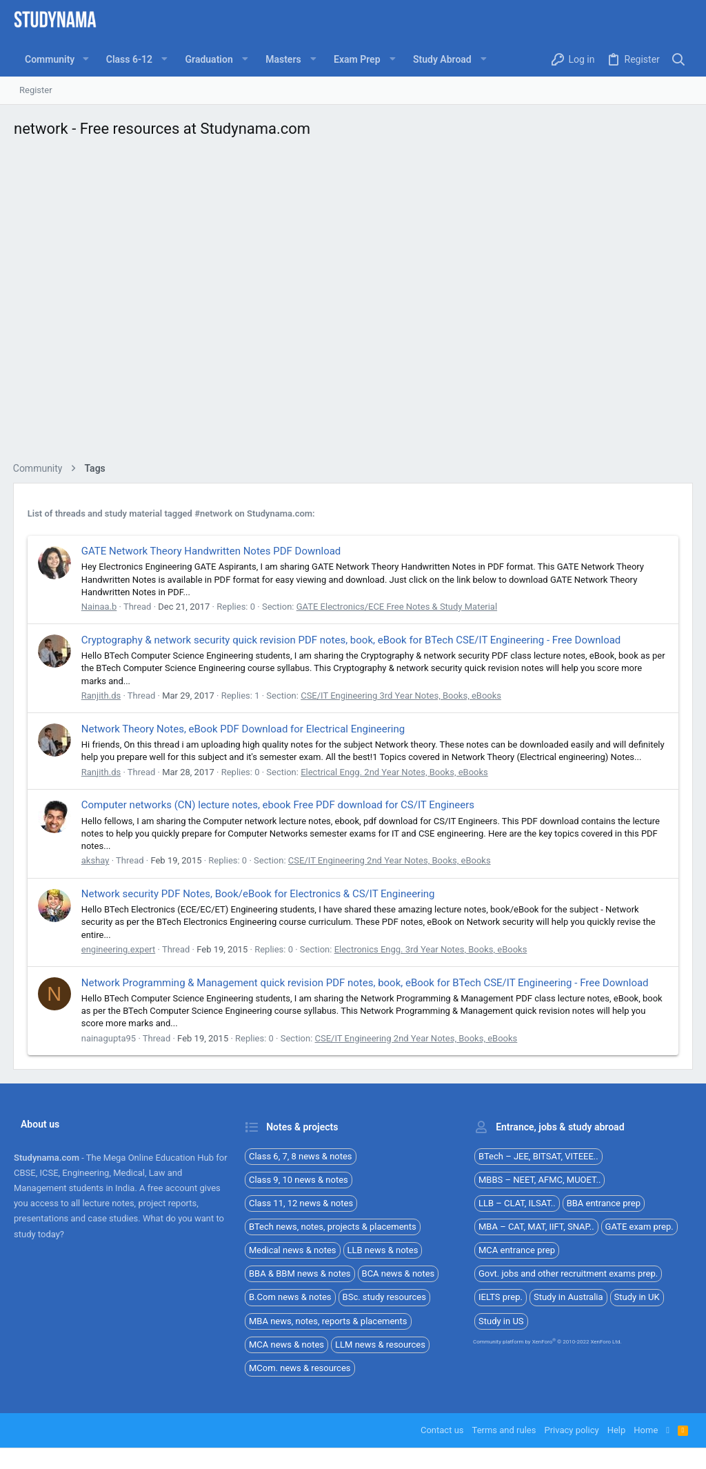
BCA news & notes (398, 1273)
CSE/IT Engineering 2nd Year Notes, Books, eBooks (390, 860)
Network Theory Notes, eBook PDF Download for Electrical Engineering (243, 729)
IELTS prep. (500, 1297)
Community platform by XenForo (547, 1342)
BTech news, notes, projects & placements (332, 1226)
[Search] (678, 60)
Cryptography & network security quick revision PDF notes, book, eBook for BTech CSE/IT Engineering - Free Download (352, 640)
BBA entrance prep (604, 1203)
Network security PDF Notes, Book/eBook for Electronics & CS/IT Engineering (259, 894)
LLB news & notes (382, 1250)
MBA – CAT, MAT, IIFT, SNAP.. (536, 1226)
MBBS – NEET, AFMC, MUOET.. (539, 1180)
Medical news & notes (292, 1250)
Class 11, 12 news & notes (301, 1203)
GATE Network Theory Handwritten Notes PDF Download (212, 551)
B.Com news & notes (290, 1297)
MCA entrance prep (516, 1250)
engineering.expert (119, 949)
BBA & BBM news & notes (300, 1273)
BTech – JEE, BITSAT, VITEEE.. (538, 1156)
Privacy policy (571, 1430)
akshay (96, 860)
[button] (85, 59)
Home (646, 1430)
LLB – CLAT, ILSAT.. (517, 1203)
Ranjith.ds (101, 695)
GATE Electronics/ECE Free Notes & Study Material (397, 606)
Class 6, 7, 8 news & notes (300, 1156)
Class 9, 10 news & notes (298, 1180)
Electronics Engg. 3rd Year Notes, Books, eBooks (431, 949)
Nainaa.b (100, 606)
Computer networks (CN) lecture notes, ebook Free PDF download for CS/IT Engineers (278, 805)
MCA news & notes (286, 1344)
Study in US (501, 1321)
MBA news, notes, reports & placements (328, 1321)
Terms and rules (504, 1430)
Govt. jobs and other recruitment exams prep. (568, 1273)
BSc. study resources (384, 1297)
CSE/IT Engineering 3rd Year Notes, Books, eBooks (401, 695)
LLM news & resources (380, 1344)
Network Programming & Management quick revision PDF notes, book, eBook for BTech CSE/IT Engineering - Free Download (365, 983)
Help (616, 1430)
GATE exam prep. (639, 1226)
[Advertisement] (353, 304)
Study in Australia (568, 1297)
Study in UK (637, 1297)
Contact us (442, 1430)
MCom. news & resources (300, 1368)
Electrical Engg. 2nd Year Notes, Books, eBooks (395, 772)
